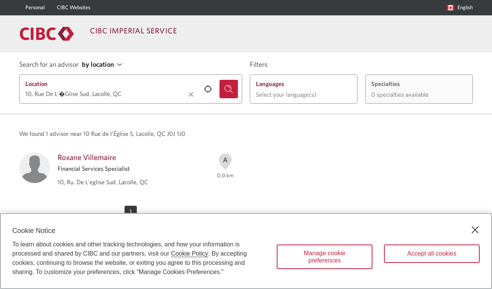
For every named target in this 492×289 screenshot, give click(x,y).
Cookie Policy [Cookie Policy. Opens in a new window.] (189, 253)
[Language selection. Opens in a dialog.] (459, 7)
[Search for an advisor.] (228, 89)
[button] (104, 64)
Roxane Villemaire (87, 157)
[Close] (475, 230)
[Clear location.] (191, 94)
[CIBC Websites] (73, 7)
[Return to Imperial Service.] (47, 34)
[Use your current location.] (208, 89)
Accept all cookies (431, 253)
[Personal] (35, 7)
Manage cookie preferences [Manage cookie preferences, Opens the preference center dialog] (325, 257)
